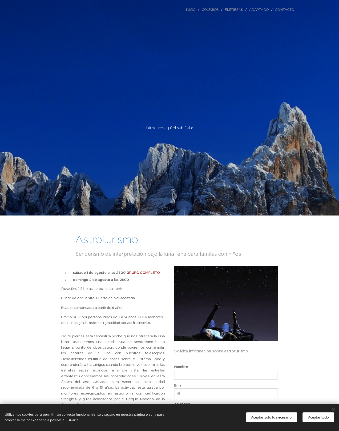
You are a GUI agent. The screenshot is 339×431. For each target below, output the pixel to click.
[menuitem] (192, 10)
